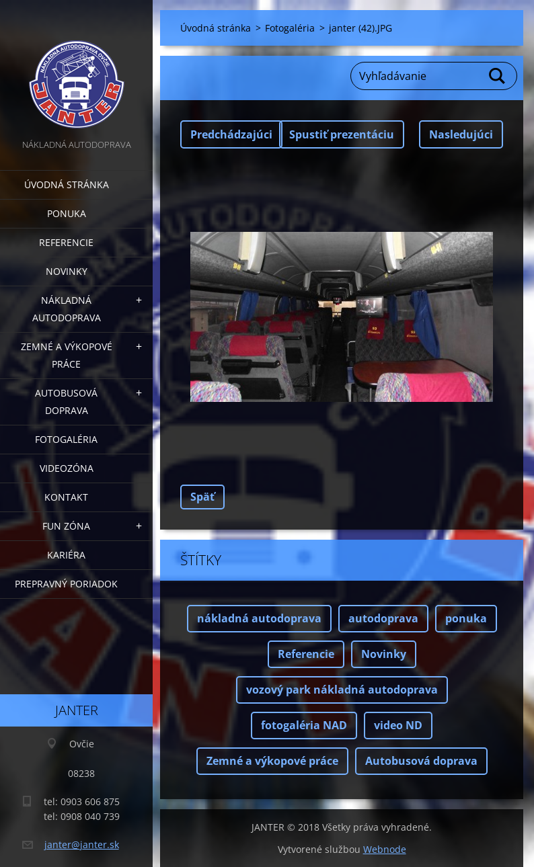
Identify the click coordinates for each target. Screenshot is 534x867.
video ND (398, 725)
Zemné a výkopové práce (66, 355)
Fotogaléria (66, 439)
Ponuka (66, 213)
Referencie (66, 242)
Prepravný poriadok (66, 583)
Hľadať (497, 76)
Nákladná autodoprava (66, 309)
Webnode (384, 849)
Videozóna (66, 468)
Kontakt (66, 497)
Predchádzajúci (231, 134)
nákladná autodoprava (259, 618)
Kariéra (66, 554)
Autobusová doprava (66, 401)
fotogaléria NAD (304, 725)
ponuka (466, 618)
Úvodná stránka (66, 184)
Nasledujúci (461, 134)
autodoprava (383, 618)
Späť (202, 496)
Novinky (66, 271)
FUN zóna (66, 526)
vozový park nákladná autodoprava (342, 689)
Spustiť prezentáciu (341, 134)
